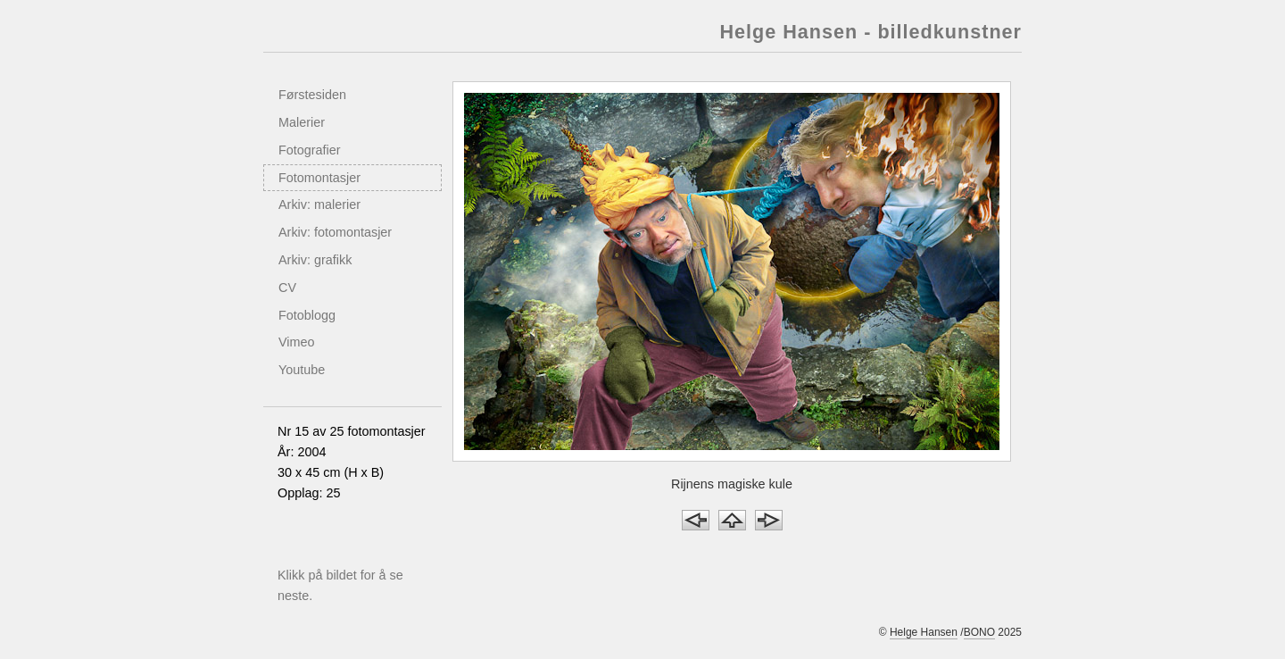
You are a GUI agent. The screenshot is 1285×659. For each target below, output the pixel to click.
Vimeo (296, 342)
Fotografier (309, 150)
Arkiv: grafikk (315, 260)
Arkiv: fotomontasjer (335, 232)
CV (287, 287)
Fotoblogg (307, 315)
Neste (769, 520)
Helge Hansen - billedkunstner (870, 32)
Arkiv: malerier (319, 204)
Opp (732, 520)
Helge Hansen (924, 632)
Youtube (301, 370)
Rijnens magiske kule (731, 484)
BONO (979, 632)
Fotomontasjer (319, 178)
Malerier (301, 122)
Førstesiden (312, 95)
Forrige (695, 520)
